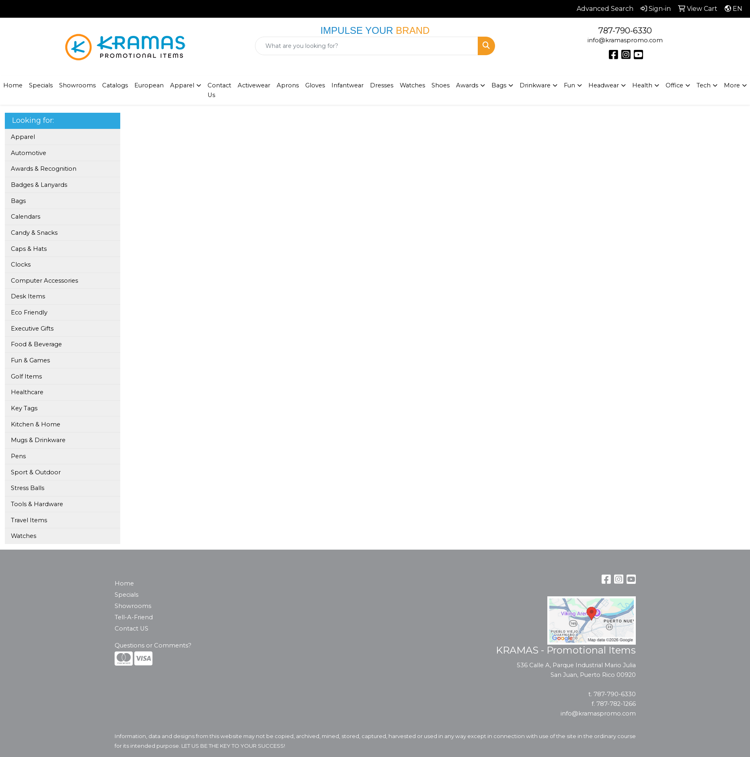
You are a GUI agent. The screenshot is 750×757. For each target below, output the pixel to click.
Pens (18, 456)
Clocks (21, 264)
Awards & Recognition (43, 168)
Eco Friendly (29, 312)
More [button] (732, 85)
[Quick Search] (367, 46)
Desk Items (28, 296)
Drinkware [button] (535, 85)
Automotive (28, 153)
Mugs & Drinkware (38, 440)
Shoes (441, 85)
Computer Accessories (44, 280)
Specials (41, 85)
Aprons (288, 85)
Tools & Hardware (37, 504)
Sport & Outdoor (36, 472)
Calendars (25, 216)
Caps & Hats (29, 248)
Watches (412, 85)
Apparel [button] (182, 85)
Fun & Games (30, 360)
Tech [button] (704, 85)
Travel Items (29, 520)
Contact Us (219, 90)
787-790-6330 (625, 30)
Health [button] (642, 85)
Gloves (315, 85)
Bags (18, 201)
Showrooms (133, 606)
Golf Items (26, 376)
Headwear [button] (603, 85)
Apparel (23, 137)
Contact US (131, 628)
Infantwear (347, 85)
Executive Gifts (32, 328)
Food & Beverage (36, 344)
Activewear (254, 85)
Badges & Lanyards (39, 184)
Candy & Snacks (34, 232)
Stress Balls (27, 488)
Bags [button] (498, 85)
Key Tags (24, 408)
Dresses (381, 85)
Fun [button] (569, 85)
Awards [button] (467, 85)
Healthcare (27, 392)
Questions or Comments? (153, 645)
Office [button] (674, 85)
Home (124, 583)
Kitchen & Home (35, 424)
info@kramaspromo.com (625, 40)
